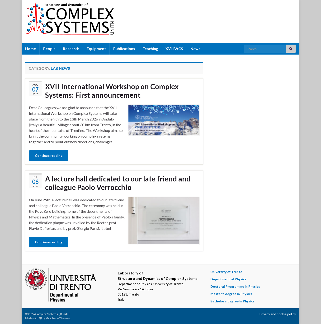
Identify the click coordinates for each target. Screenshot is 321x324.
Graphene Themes (58, 318)
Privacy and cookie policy (277, 314)
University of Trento (226, 272)
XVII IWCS (174, 48)
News (195, 48)
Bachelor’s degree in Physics (232, 301)
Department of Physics (228, 279)
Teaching (150, 48)
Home (30, 48)
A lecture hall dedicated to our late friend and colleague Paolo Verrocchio (117, 182)
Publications (124, 48)
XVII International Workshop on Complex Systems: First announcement (112, 90)
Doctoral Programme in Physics (235, 286)
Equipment (96, 48)
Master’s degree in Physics (231, 294)
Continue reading (48, 155)
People (49, 48)
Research (71, 48)
